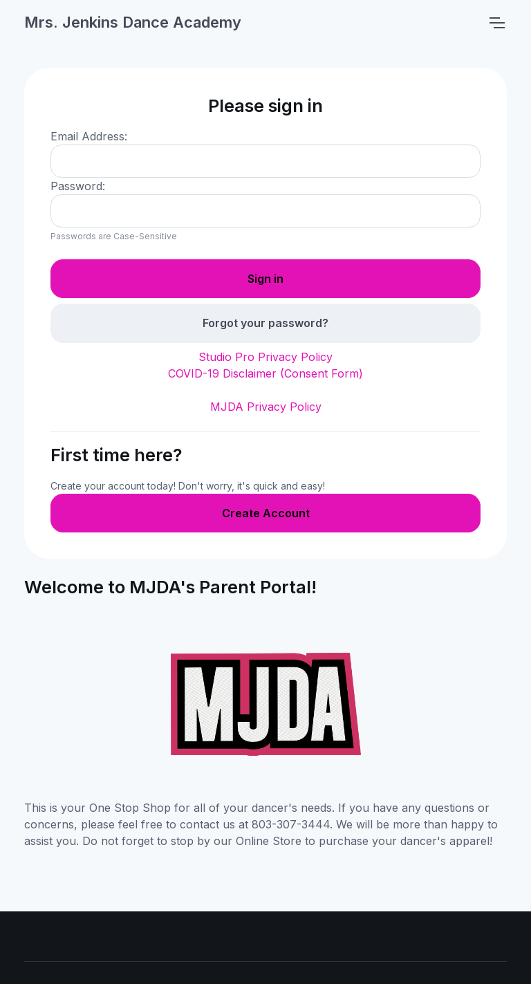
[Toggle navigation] (496, 22)
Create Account (266, 513)
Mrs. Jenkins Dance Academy (132, 22)
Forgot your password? (265, 323)
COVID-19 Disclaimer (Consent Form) (265, 373)
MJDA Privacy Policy (266, 407)
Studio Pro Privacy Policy (265, 357)
